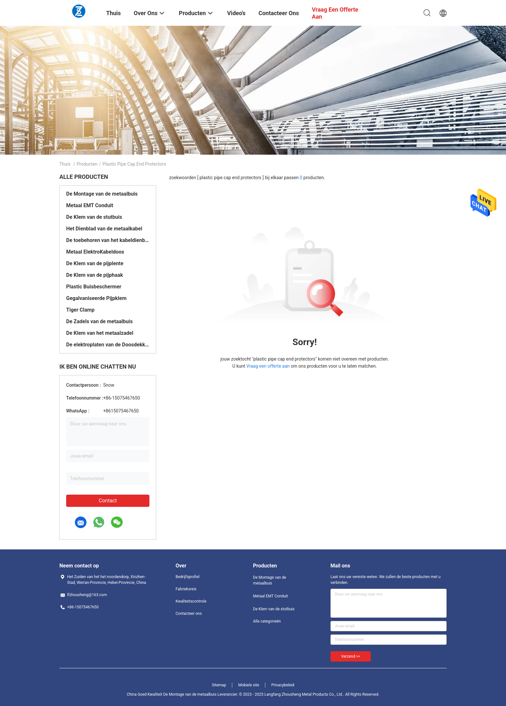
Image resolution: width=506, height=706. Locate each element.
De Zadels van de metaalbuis (99, 321)
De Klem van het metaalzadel (99, 333)
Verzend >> (350, 656)
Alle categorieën (267, 621)
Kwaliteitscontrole (191, 601)
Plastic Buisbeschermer (93, 287)
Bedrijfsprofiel (187, 577)
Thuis (64, 164)
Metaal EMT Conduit (89, 205)
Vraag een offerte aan (267, 366)
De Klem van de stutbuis (94, 217)
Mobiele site (248, 685)
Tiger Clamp (80, 310)
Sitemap (219, 685)
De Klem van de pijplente (94, 263)
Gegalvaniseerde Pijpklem (96, 298)
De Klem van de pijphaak (94, 275)
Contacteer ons (189, 613)
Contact (108, 501)
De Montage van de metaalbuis (102, 194)
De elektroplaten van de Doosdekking (107, 345)
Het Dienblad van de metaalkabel (104, 229)
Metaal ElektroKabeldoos (95, 252)
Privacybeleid (282, 685)
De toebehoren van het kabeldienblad (107, 240)
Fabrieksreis (186, 589)
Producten (87, 164)
